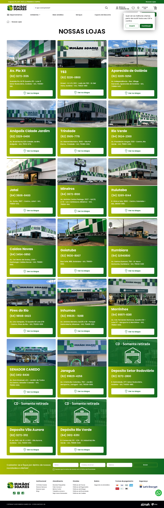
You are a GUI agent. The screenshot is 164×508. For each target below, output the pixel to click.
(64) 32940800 (120, 255)
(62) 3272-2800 (121, 376)
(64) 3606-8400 (20, 195)
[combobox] (71, 8)
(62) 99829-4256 (71, 376)
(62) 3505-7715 (70, 136)
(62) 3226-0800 (70, 77)
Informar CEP (145, 7)
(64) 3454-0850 (20, 254)
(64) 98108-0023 (20, 316)
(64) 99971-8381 (121, 314)
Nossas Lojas (151, 2)
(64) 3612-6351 (69, 435)
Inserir (132, 26)
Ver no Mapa (31, 93)
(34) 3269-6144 (121, 195)
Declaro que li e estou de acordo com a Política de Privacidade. (75, 469)
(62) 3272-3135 (19, 76)
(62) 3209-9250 (121, 76)
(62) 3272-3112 (19, 435)
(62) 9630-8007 (70, 255)
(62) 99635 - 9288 (71, 316)
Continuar (146, 26)
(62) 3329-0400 (20, 136)
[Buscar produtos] (106, 8)
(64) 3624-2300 (121, 136)
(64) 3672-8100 (70, 194)
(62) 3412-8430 (19, 375)
